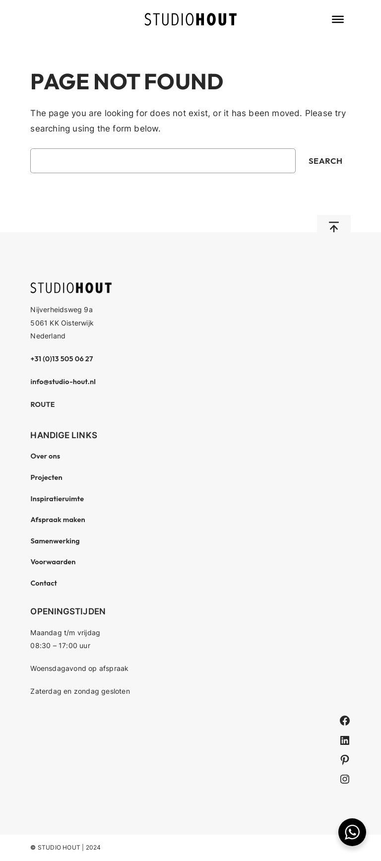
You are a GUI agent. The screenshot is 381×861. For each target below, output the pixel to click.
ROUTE (42, 404)
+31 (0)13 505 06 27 (61, 358)
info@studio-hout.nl (63, 381)
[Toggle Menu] (338, 19)
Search (326, 160)
